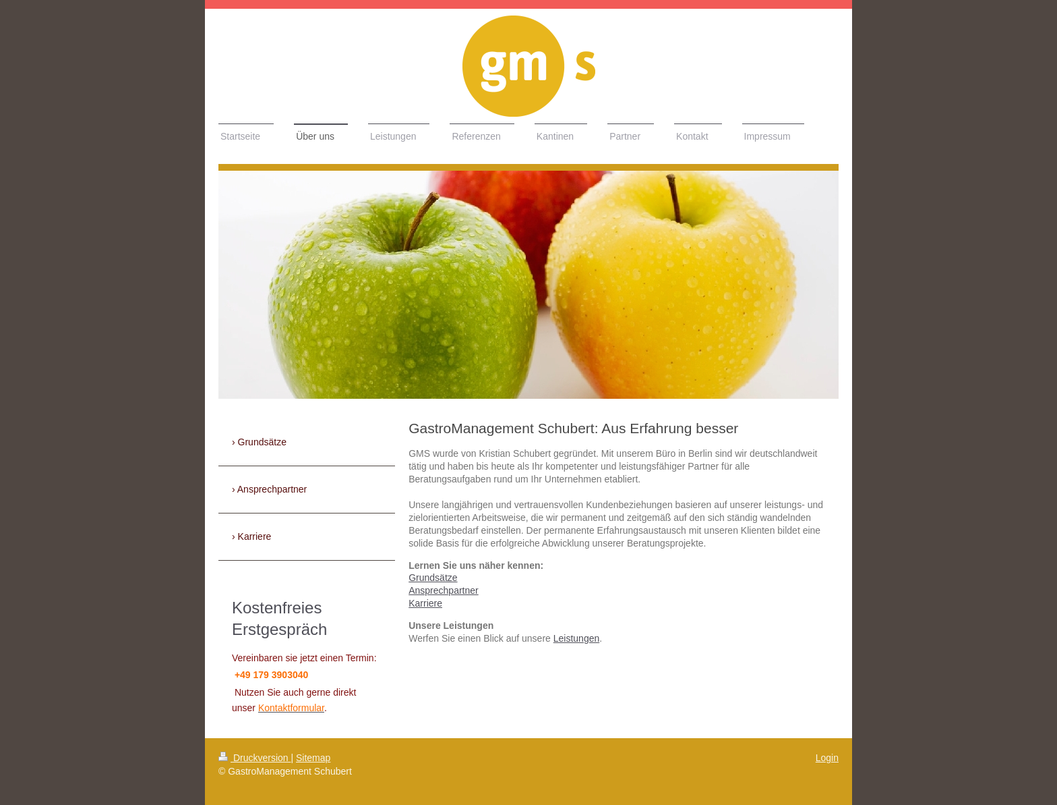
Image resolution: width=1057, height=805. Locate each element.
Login (827, 757)
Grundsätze (433, 577)
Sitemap (313, 757)
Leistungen (576, 638)
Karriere (425, 603)
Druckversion (254, 757)
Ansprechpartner (444, 590)
